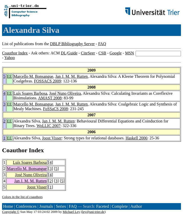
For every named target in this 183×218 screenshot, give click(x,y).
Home (8, 206)
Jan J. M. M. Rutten (71, 76)
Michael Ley (71, 212)
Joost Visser (52, 138)
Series (61, 206)
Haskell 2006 (136, 138)
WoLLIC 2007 (48, 126)
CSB (102, 53)
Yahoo (9, 57)
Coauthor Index (15, 53)
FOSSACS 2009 (47, 81)
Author (136, 206)
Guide (72, 53)
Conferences (26, 206)
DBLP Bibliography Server (72, 44)
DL (63, 53)
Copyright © (10, 212)
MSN (129, 53)
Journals (46, 206)
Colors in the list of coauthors (22, 197)
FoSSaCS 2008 (55, 109)
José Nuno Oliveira (65, 93)
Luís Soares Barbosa (30, 93)
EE (9, 76)
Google (116, 53)
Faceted (102, 206)
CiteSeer (88, 53)
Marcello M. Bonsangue (33, 76)
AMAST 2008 (50, 98)
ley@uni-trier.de (93, 212)
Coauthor (14, 150)
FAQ (102, 44)
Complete (120, 206)
